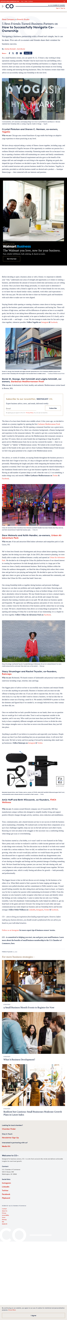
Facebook (53, 322)
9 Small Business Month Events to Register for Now (28, 1007)
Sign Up (63, 8)
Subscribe (53, 408)
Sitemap (4, 1219)
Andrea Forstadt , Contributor (14, 49)
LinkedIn (32, 910)
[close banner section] (64, 1)
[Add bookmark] (28, 53)
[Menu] (3, 6)
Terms (3, 1217)
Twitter (55, 476)
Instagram (44, 322)
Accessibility (5, 1215)
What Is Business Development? (19, 1060)
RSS (3, 1221)
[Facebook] (9, 53)
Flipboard (6, 1198)
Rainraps (7, 674)
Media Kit (6, 1146)
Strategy (6, 1004)
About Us (4, 1211)
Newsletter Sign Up (10, 1137)
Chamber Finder (9, 1129)
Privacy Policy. (30, 412)
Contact (4, 1208)
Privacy (4, 1213)
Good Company (8, 19)
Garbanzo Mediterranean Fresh (27, 381)
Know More (12, 1310)
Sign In (58, 8)
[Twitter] (13, 53)
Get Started (11, 259)
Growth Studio (23, 19)
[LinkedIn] (17, 53)
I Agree (33, 1315)
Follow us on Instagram (10, 930)
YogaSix (6, 131)
